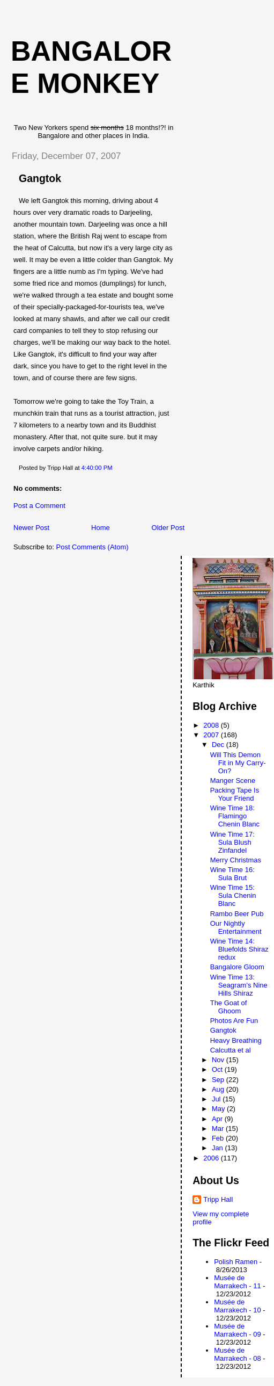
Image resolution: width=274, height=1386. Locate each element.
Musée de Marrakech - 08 (237, 1354)
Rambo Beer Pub (237, 914)
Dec (219, 745)
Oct (218, 1069)
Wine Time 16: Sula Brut (232, 874)
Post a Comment (39, 506)
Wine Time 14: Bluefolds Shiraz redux (239, 949)
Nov (219, 1060)
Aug (219, 1089)
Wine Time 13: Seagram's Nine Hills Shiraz (239, 985)
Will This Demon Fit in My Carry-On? (238, 763)
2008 (212, 725)
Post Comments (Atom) (92, 547)
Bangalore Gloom (237, 967)
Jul (217, 1099)
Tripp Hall (218, 1199)
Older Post (168, 528)
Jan (218, 1148)
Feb (219, 1138)
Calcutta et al (230, 1050)
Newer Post (31, 528)
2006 (212, 1158)
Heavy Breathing (236, 1040)
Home (100, 528)
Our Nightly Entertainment (236, 927)
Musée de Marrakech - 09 (237, 1330)
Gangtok (40, 178)
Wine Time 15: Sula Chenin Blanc (233, 895)
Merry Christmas (235, 860)
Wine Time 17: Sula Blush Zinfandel (232, 842)
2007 (212, 735)
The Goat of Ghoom (228, 1007)
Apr (218, 1119)
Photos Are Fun (234, 1021)
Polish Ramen (235, 1262)
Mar (219, 1128)
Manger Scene (233, 781)
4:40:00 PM (97, 468)
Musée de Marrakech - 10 (237, 1306)
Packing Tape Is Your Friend (235, 794)
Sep (219, 1080)
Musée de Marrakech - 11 (237, 1282)
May (219, 1109)
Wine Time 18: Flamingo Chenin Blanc (235, 816)
